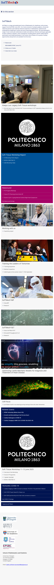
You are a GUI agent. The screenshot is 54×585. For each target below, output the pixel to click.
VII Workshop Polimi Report (11, 158)
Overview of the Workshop (11, 472)
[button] (27, 11)
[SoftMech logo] (9, 2)
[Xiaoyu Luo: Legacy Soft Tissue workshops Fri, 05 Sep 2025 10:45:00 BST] (27, 89)
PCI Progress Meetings (10, 190)
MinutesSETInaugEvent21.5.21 (12, 333)
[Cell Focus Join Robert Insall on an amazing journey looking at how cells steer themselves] (27, 392)
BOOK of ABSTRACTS (9, 160)
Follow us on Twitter (10, 48)
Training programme (9, 266)
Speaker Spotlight (9, 477)
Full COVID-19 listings (7, 499)
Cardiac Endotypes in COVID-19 (12, 418)
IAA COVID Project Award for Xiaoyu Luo (14, 492)
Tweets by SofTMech (7, 504)
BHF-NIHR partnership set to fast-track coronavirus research (19, 495)
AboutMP (6, 303)
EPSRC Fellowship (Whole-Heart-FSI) (14, 412)
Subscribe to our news (11, 51)
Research (6, 305)
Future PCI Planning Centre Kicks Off (13, 194)
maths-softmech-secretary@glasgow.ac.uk (17, 564)
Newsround (8, 43)
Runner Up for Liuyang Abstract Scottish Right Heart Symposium (20, 197)
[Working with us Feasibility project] (27, 222)
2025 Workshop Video (9, 163)
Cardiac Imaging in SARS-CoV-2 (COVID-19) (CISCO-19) (18, 420)
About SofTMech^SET (9, 330)
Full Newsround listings (8, 201)
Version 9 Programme (9, 475)
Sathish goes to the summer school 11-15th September (18, 272)
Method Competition (9, 269)
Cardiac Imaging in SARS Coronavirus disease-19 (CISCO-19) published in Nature (24, 488)
